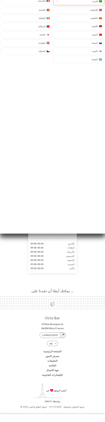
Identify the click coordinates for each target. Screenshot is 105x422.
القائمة (52, 368)
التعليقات (52, 363)
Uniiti (48, 404)
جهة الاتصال (52, 373)
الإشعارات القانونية (52, 378)
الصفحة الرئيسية (52, 354)
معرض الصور (52, 359)
